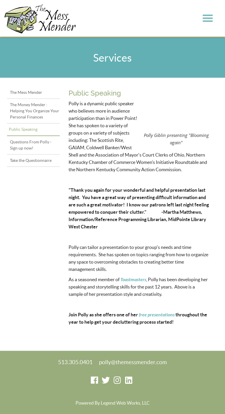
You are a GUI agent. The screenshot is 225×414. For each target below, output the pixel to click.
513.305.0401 (75, 362)
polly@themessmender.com (133, 362)
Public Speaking (23, 129)
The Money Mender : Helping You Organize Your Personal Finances (34, 110)
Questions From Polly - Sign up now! (31, 145)
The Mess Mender (26, 92)
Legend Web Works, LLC (125, 402)
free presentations (157, 315)
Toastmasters (133, 279)
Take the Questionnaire (31, 160)
